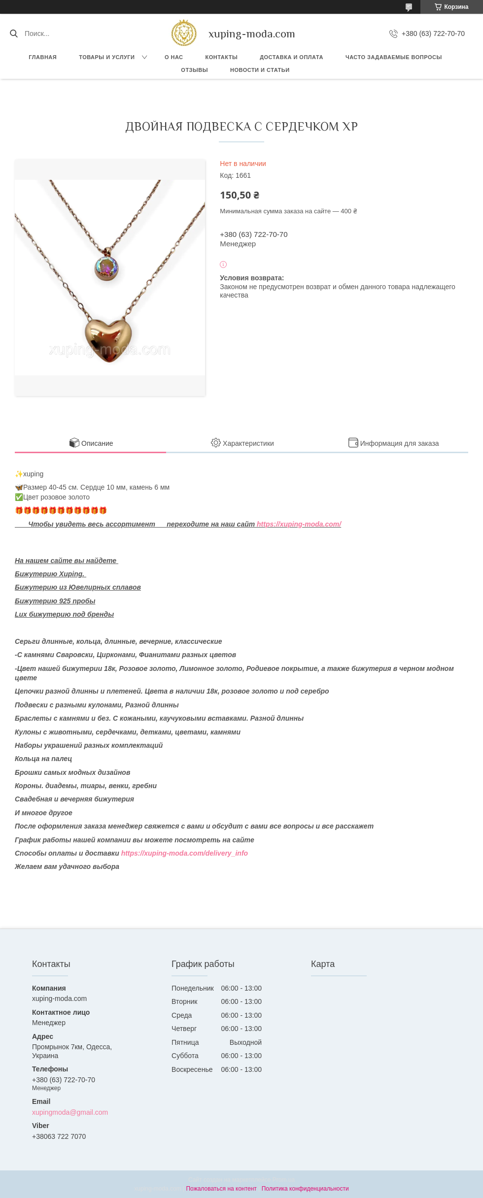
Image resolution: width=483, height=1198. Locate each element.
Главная (43, 57)
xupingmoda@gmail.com (70, 1112)
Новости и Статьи (260, 70)
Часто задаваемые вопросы (393, 57)
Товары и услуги (107, 57)
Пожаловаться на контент (221, 1188)
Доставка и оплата (291, 57)
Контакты (222, 57)
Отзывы (194, 70)
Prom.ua (284, 1179)
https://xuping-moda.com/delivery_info (184, 853)
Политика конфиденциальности (305, 1188)
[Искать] (13, 33)
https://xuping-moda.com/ (299, 524)
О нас (174, 57)
